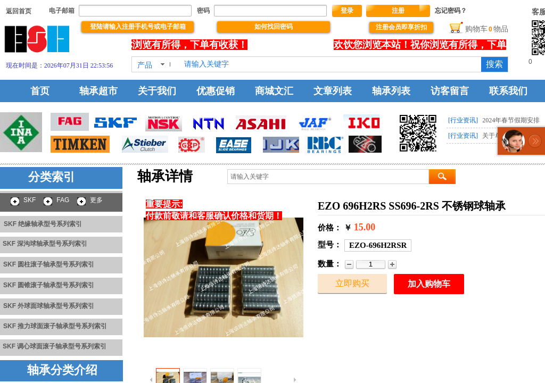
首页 (39, 91)
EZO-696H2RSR (378, 245)
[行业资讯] (463, 120)
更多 (96, 200)
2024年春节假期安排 (511, 120)
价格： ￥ (335, 227)
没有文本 (293, 45)
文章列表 (332, 91)
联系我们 (508, 91)
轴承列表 (391, 91)
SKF (29, 200)
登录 (347, 10)
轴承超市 (98, 91)
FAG (62, 200)
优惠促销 (215, 91)
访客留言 (450, 91)
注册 (398, 10)
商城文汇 (274, 91)
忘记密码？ (451, 10)
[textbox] (330, 64)
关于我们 (157, 91)
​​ (18, 11)
